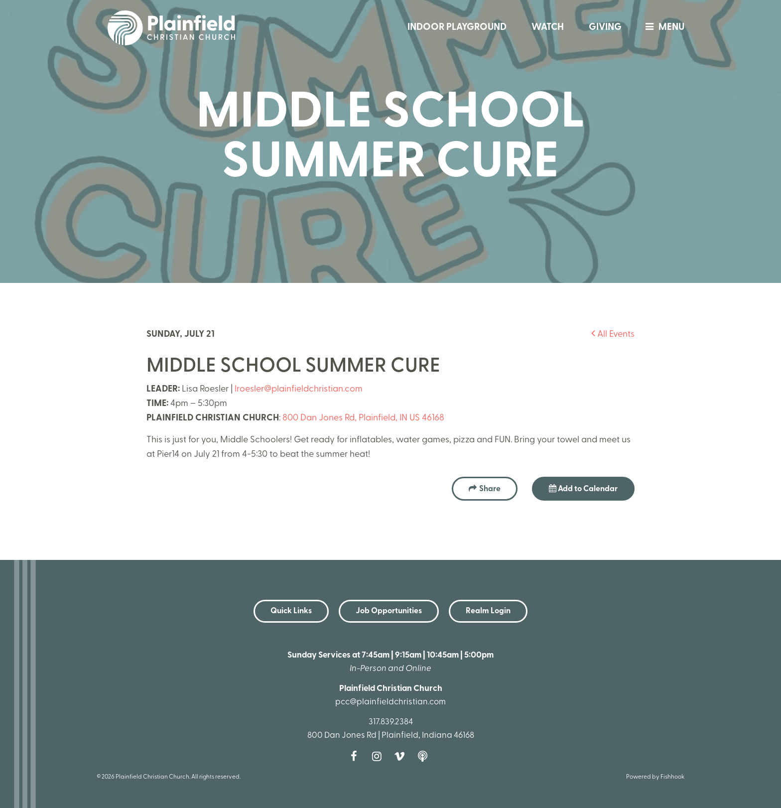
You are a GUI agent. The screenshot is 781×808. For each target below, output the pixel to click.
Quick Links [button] (291, 611)
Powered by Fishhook (655, 777)
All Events (613, 334)
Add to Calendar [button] (583, 488)
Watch (547, 27)
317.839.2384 (391, 722)
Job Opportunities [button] (389, 611)
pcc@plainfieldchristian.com (390, 702)
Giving (605, 27)
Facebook (356, 756)
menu (662, 27)
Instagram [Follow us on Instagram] (379, 756)
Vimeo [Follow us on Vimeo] (401, 756)
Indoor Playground (457, 27)
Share (490, 489)
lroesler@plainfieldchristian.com (299, 389)
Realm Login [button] (488, 611)
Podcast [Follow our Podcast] (424, 756)
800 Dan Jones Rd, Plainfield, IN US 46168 (363, 418)
